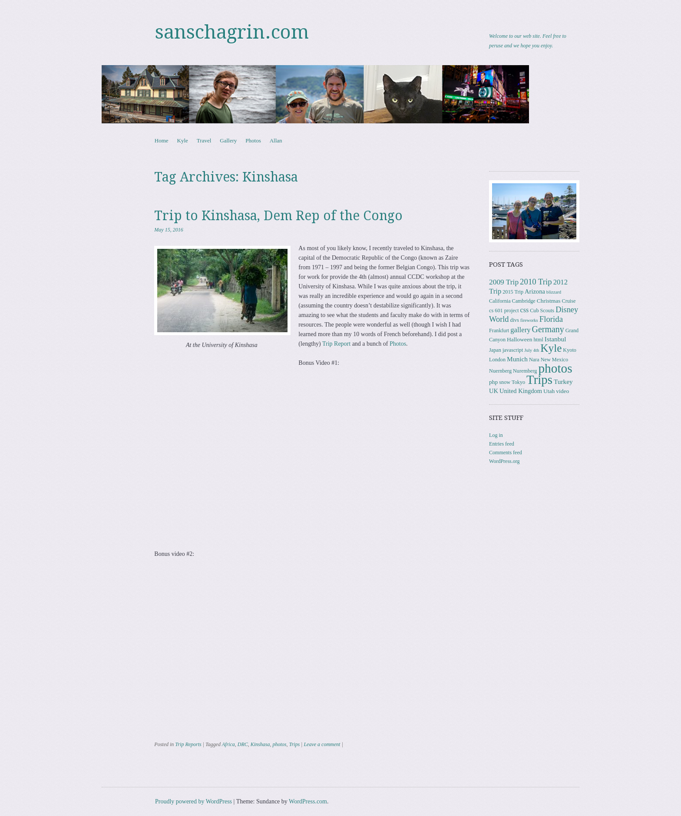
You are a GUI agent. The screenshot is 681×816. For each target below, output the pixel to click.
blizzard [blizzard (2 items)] (553, 292)
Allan (276, 140)
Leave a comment (322, 744)
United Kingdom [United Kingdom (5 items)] (520, 390)
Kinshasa (260, 744)
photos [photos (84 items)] (555, 368)
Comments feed (505, 452)
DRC (243, 744)
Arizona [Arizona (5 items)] (535, 291)
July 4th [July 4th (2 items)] (531, 350)
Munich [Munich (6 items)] (517, 359)
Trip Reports (188, 744)
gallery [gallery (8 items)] (520, 330)
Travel (204, 140)
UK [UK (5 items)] (493, 390)
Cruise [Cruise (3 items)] (569, 301)
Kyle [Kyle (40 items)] (551, 348)
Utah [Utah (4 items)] (549, 391)
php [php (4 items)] (493, 382)
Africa (228, 744)
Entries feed (501, 444)
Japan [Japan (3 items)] (495, 350)
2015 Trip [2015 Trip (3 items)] (512, 292)
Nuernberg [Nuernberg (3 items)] (500, 371)
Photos (253, 140)
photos (279, 744)
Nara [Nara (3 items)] (534, 360)
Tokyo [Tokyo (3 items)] (518, 382)
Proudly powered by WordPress (193, 801)
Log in (496, 435)
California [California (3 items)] (499, 301)
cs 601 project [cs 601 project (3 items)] (504, 310)
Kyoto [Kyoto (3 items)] (569, 350)
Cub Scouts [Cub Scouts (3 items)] (542, 310)
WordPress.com (308, 801)
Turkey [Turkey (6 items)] (563, 381)
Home (162, 140)
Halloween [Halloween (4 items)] (519, 339)
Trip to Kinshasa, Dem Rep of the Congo (278, 215)
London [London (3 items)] (497, 360)
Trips (294, 744)
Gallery (228, 140)
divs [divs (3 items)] (514, 320)
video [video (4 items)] (562, 391)
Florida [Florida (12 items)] (551, 319)
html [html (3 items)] (538, 340)
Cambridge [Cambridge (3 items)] (524, 301)
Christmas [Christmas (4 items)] (549, 300)
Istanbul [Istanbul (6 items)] (555, 339)
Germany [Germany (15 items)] (548, 329)
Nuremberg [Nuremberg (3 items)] (525, 371)
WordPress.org (504, 461)
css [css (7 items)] (524, 310)
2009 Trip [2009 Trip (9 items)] (504, 282)
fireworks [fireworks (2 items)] (529, 320)
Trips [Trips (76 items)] (539, 380)
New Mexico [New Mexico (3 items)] (554, 360)
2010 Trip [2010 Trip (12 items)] (536, 281)
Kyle (182, 140)
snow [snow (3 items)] (504, 382)
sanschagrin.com (232, 32)
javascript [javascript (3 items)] (512, 350)
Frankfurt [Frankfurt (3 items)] (499, 330)
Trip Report (336, 343)
